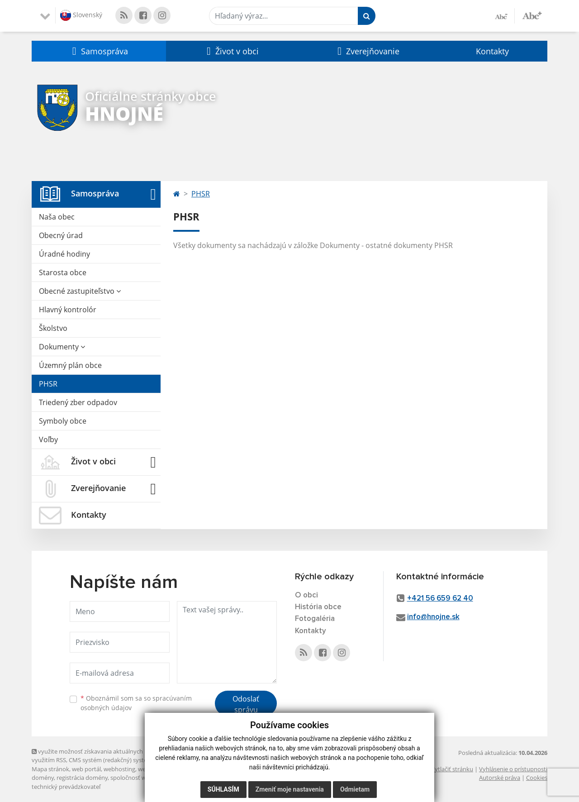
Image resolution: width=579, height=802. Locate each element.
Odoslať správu (246, 704)
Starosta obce (62, 272)
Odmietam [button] (355, 789)
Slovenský (81, 15)
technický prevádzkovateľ (66, 787)
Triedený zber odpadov (78, 402)
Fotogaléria (315, 619)
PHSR (48, 384)
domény (43, 777)
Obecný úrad (61, 235)
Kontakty (492, 51)
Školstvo (53, 328)
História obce (318, 607)
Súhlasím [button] (223, 789)
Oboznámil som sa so (136, 703)
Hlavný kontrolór (67, 310)
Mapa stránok (50, 769)
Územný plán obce (70, 365)
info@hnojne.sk (433, 617)
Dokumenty (62, 347)
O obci (306, 595)
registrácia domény (82, 777)
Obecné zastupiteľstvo (80, 291)
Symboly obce (62, 421)
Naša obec (57, 217)
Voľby (48, 439)
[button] (99, 51)
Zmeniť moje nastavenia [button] (290, 789)
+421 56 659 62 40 (440, 598)
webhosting (119, 769)
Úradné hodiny (64, 254)
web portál (86, 769)
